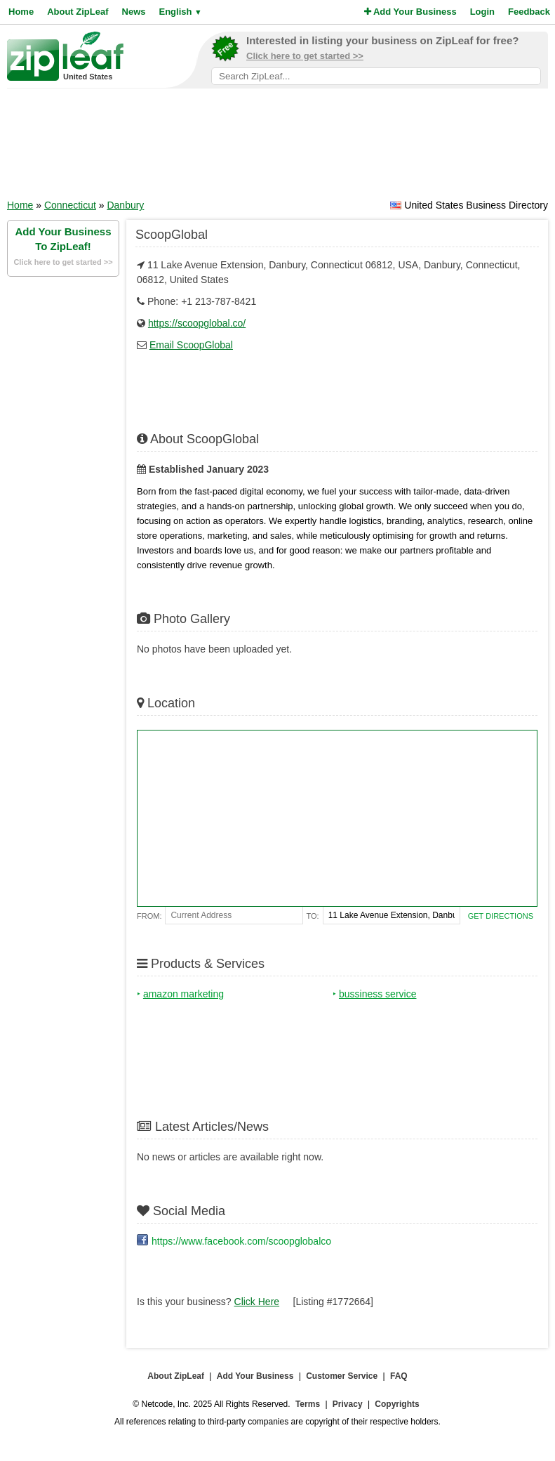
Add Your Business (410, 11)
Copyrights (397, 1404)
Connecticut (70, 205)
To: (313, 916)
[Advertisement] (277, 148)
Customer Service (341, 1376)
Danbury (125, 205)
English (180, 11)
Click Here (257, 1301)
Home (21, 11)
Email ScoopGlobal (191, 344)
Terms (307, 1404)
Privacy (348, 1404)
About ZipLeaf (77, 11)
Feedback (529, 11)
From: (149, 916)
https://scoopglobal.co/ (197, 323)
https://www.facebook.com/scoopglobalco (241, 1241)
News (134, 11)
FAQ (399, 1376)
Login (482, 11)
